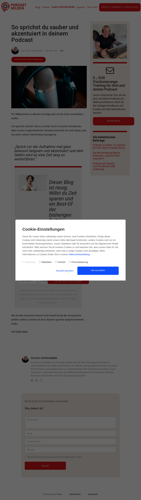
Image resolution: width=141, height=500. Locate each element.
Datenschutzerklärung (79, 254)
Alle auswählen (98, 270)
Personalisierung (78, 262)
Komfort (60, 262)
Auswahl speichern (64, 270)
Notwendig (29, 262)
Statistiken (45, 262)
